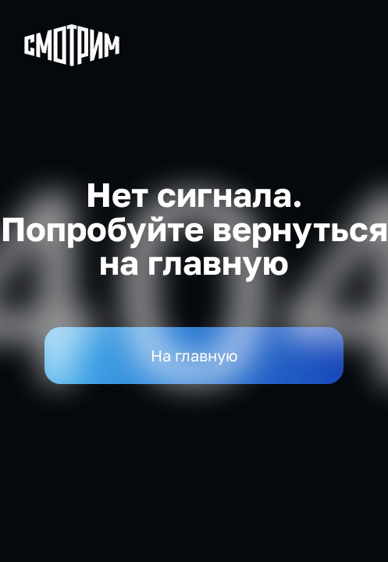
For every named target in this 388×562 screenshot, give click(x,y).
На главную (194, 355)
